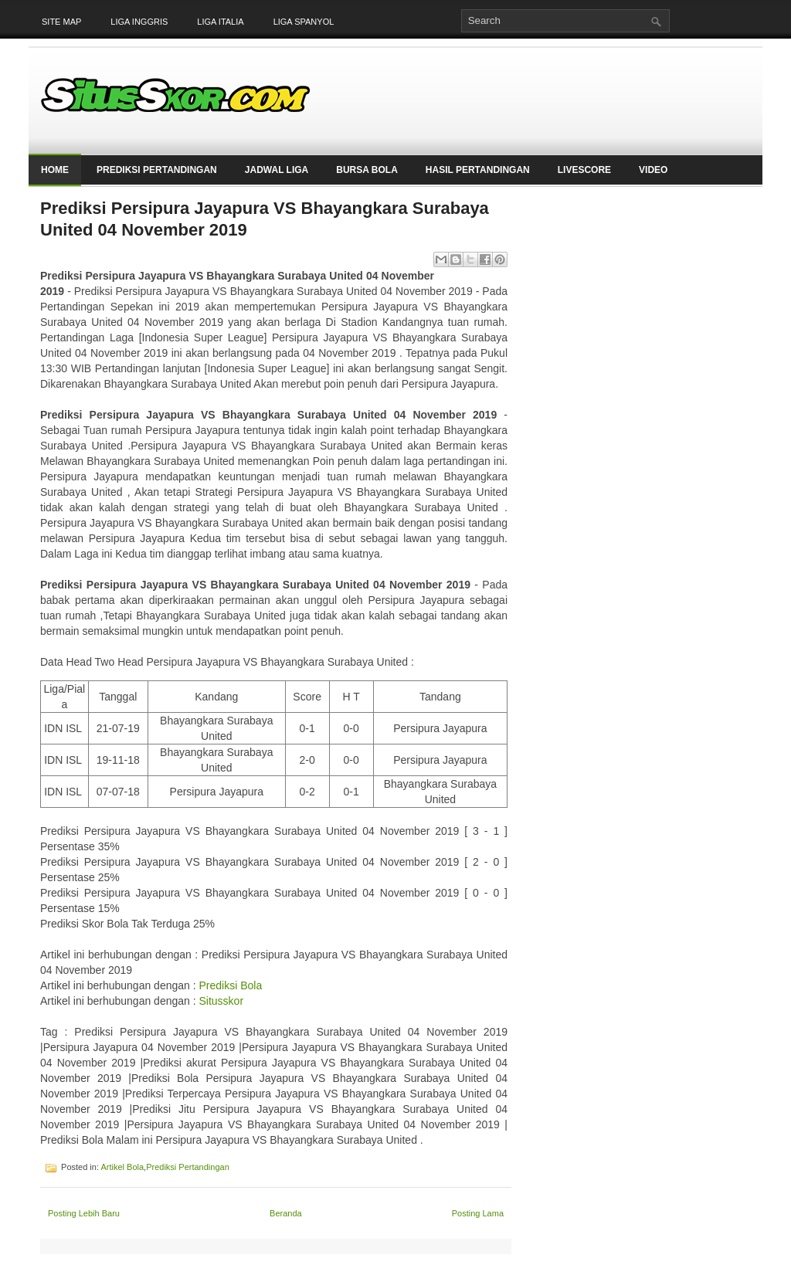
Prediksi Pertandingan (157, 169)
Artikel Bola (122, 1167)
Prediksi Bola (230, 985)
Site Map (61, 21)
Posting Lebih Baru (84, 1213)
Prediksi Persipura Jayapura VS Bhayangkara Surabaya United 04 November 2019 (264, 218)
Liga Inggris (139, 21)
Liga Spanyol (303, 21)
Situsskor (221, 1001)
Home (55, 169)
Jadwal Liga (276, 169)
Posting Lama (478, 1213)
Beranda (286, 1213)
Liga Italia (220, 21)
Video (653, 169)
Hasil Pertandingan (478, 169)
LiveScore (584, 169)
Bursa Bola (367, 169)
